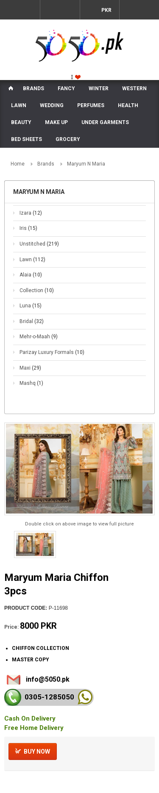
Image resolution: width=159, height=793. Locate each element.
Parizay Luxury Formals (52, 352)
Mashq (31, 383)
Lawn (32, 259)
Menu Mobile (20, 9)
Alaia (31, 275)
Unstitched (39, 244)
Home (18, 164)
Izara (31, 213)
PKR (106, 10)
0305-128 (49, 697)
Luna (31, 306)
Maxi (30, 368)
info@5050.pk (48, 679)
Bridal (32, 321)
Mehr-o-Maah (39, 337)
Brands (45, 164)
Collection (37, 290)
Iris (28, 228)
